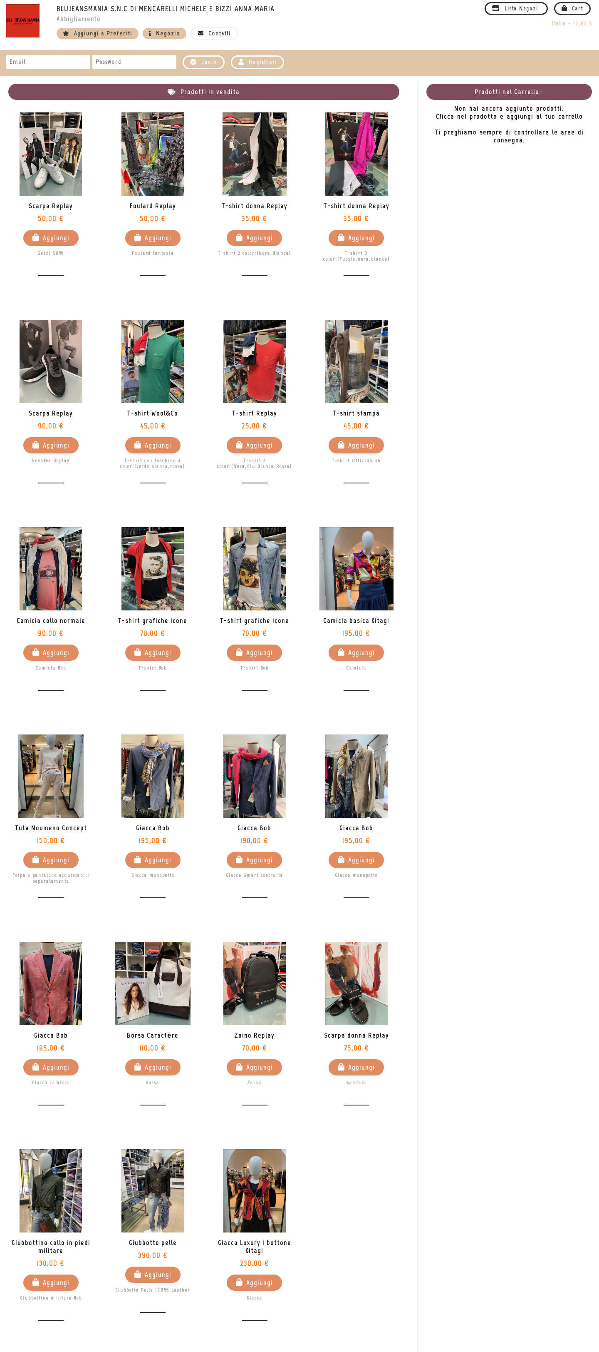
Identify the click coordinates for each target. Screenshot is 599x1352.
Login (203, 62)
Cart (572, 8)
